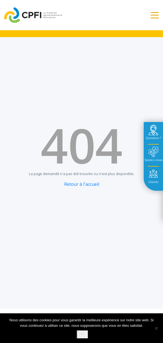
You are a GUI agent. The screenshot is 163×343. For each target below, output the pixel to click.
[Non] (156, 328)
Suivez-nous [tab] (153, 160)
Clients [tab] (153, 182)
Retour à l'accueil (81, 184)
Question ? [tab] (153, 138)
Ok (82, 334)
